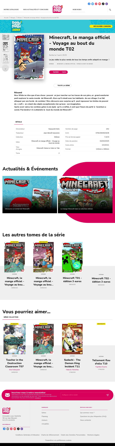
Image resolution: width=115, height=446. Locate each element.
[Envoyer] (107, 395)
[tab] (12, 9)
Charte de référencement (50, 435)
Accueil (6, 18)
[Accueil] (57, 9)
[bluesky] (92, 4)
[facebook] (89, 4)
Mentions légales (93, 435)
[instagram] (96, 4)
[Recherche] (110, 9)
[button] (101, 26)
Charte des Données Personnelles (73, 435)
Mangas (13, 18)
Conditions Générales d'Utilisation (27, 435)
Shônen (19, 18)
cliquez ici (38, 398)
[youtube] (99, 4)
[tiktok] (103, 4)
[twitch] (106, 4)
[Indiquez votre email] (83, 395)
